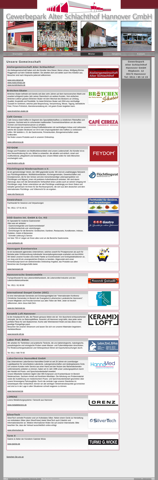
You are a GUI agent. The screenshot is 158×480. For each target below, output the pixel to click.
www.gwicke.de (13, 444)
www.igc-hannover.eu (16, 308)
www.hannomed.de (15, 391)
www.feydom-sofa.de (16, 163)
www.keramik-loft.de (15, 334)
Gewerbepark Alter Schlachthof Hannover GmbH (24, 478)
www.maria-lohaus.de (16, 83)
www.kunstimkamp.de (16, 85)
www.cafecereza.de (15, 142)
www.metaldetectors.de (17, 405)
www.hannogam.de (15, 269)
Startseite (18, 54)
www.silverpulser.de (15, 430)
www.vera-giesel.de (15, 80)
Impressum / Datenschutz (143, 478)
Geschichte (67, 54)
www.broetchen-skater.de (17, 111)
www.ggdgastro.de (15, 243)
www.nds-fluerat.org (15, 194)
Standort (42, 54)
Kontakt (141, 54)
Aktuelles (116, 54)
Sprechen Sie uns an (15, 457)
